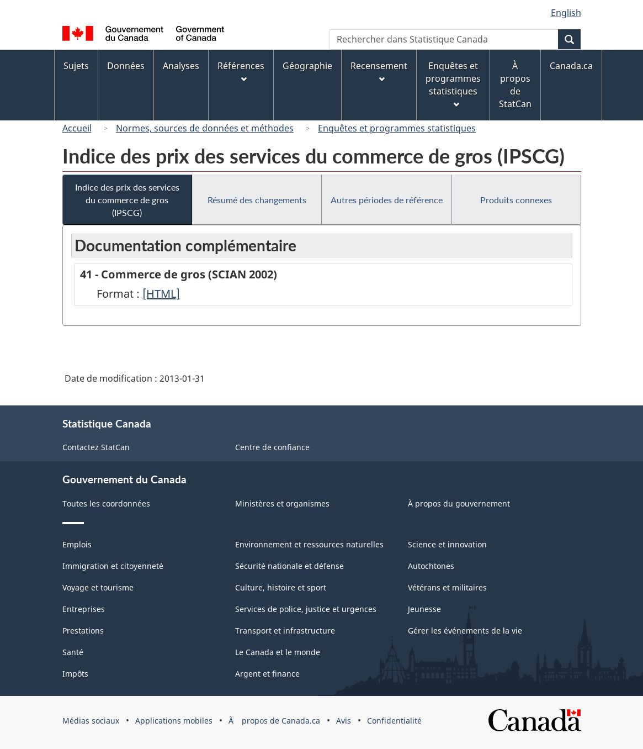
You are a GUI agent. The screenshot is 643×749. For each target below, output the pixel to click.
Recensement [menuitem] (378, 71)
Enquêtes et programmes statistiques (397, 128)
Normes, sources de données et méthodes (205, 128)
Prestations (83, 630)
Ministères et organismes (282, 503)
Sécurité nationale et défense (289, 566)
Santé (72, 652)
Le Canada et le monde (277, 652)
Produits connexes (516, 199)
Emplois (77, 544)
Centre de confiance (272, 447)
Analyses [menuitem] (181, 66)
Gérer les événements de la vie (465, 630)
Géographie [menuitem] (307, 66)
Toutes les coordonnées (106, 503)
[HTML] (161, 293)
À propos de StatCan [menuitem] (515, 85)
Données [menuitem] (126, 66)
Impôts (75, 673)
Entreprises (83, 609)
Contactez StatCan (96, 447)
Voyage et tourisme (98, 587)
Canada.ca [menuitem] (571, 66)
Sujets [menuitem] (76, 66)
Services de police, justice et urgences (305, 609)
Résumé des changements (257, 199)
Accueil (77, 128)
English (566, 13)
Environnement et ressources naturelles (309, 544)
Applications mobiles (173, 720)
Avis (343, 720)
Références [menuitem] (240, 71)
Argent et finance (267, 673)
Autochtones (431, 566)
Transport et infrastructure (285, 630)
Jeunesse (424, 609)
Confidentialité (394, 720)
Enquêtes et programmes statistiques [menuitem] (453, 84)
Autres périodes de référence (387, 199)
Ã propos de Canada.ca (274, 720)
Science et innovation (447, 544)
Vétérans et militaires (447, 587)
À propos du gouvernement (459, 503)
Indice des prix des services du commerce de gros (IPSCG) (127, 200)
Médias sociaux (90, 720)
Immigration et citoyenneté (112, 566)
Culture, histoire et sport (280, 587)
